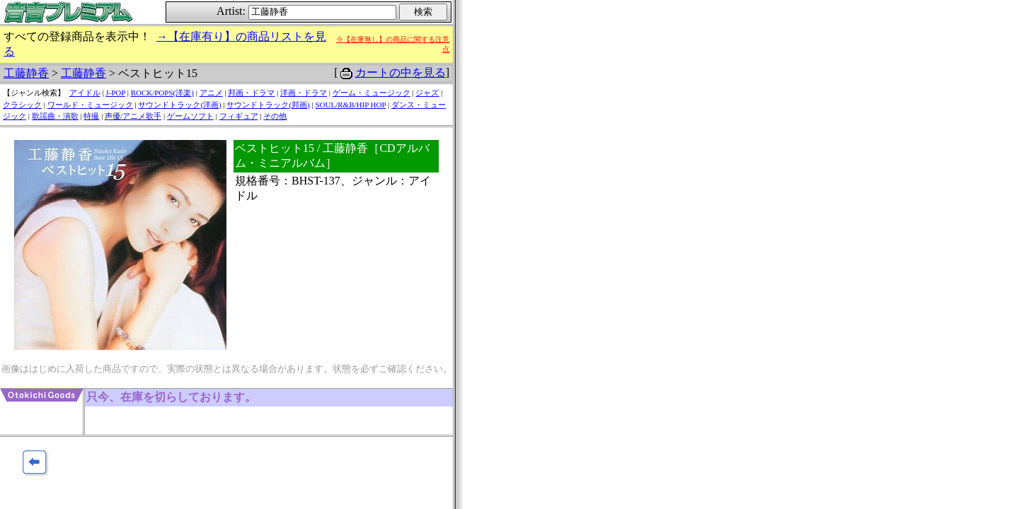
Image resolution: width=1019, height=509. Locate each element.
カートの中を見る (400, 72)
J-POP (115, 92)
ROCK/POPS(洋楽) (162, 92)
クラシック (22, 104)
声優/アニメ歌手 (133, 116)
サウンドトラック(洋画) (179, 104)
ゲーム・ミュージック (371, 92)
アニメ (211, 92)
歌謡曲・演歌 (55, 116)
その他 (275, 116)
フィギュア (238, 116)
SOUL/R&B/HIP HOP (350, 104)
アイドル (84, 92)
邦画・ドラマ (251, 92)
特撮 (91, 116)
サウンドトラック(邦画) (267, 104)
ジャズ (427, 92)
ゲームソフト (190, 116)
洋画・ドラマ (303, 92)
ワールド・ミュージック (90, 104)
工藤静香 (26, 73)
